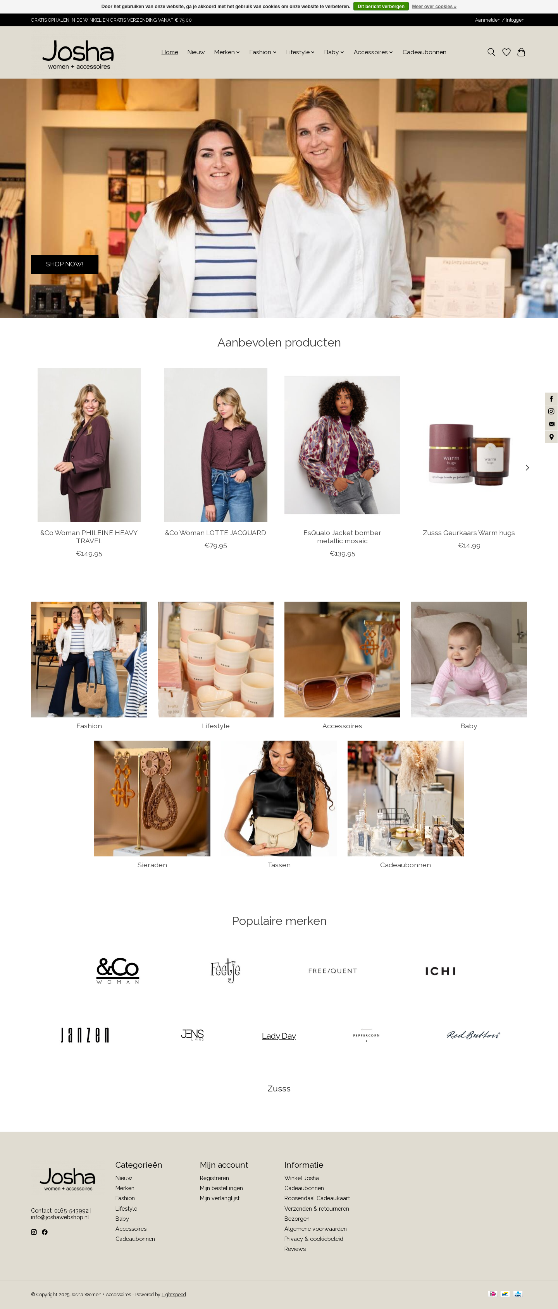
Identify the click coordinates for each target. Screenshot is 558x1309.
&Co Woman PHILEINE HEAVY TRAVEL (89, 536)
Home (170, 52)
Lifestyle (216, 726)
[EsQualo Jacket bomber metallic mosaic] (342, 445)
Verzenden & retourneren (316, 1208)
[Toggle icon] (491, 52)
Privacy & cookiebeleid (313, 1238)
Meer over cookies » (434, 6)
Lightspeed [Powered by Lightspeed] (174, 1294)
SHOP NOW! (68, 263)
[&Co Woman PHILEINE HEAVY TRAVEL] (89, 445)
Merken (124, 1188)
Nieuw (196, 52)
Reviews (295, 1249)
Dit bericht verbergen (381, 6)
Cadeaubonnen (424, 52)
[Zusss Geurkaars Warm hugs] (469, 445)
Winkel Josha (301, 1178)
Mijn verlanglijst (219, 1198)
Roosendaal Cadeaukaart (317, 1198)
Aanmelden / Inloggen (500, 20)
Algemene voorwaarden (315, 1228)
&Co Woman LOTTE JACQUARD (215, 532)
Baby (468, 726)
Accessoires (342, 726)
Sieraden (152, 865)
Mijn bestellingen (221, 1188)
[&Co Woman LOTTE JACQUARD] (216, 445)
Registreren (214, 1178)
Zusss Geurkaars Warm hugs (469, 532)
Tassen (279, 865)
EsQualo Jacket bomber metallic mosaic (342, 536)
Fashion (89, 726)
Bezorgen (297, 1218)
